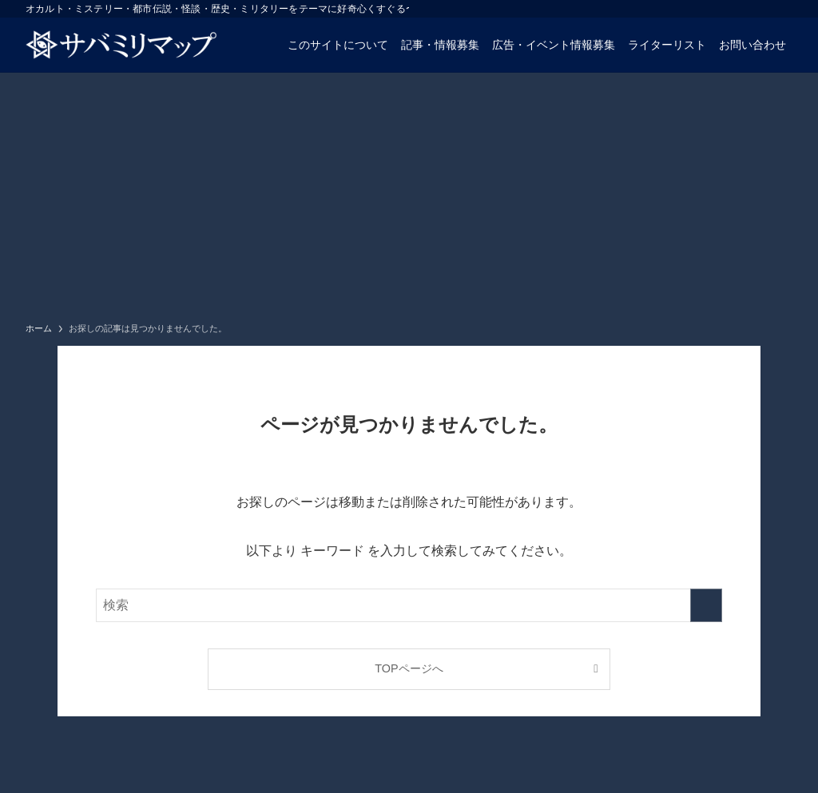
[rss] (782, 9)
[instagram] (761, 9)
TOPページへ (409, 668)
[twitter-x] (740, 9)
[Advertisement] (409, 192)
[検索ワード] (409, 605)
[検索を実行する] (706, 605)
